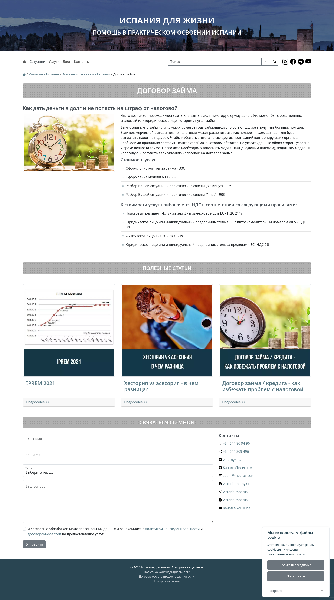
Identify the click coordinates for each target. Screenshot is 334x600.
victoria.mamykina (235, 483)
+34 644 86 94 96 (234, 443)
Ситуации (37, 61)
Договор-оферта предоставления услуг (167, 576)
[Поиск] (214, 62)
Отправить (34, 544)
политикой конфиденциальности (172, 528)
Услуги (54, 61)
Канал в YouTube (234, 508)
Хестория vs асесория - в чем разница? (161, 386)
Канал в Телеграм (235, 467)
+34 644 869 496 (234, 451)
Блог (67, 61)
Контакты (81, 61)
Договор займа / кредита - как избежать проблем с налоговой (262, 386)
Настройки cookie (167, 581)
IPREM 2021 (40, 383)
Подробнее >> (38, 402)
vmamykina (230, 459)
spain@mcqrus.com (236, 475)
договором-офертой (44, 534)
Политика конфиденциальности (167, 572)
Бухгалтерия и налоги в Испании (86, 74)
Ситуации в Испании (44, 74)
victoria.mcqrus (233, 491)
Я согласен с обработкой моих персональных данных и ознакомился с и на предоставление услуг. (115, 531)
